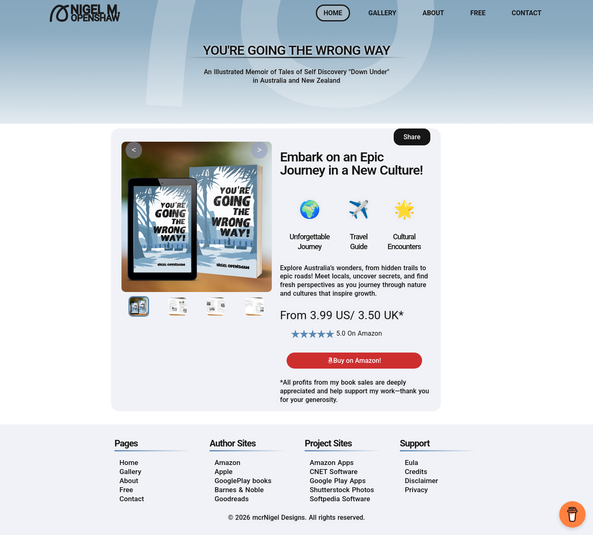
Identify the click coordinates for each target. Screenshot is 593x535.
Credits (416, 471)
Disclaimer (421, 481)
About (433, 13)
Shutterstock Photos (342, 490)
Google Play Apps (338, 481)
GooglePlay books (243, 481)
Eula (411, 462)
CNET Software (333, 471)
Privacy (416, 490)
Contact (527, 13)
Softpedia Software (340, 499)
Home (333, 13)
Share (412, 137)
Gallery (383, 13)
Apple (224, 471)
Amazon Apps (332, 462)
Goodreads (232, 499)
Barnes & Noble (239, 490)
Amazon (227, 462)
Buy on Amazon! (354, 360)
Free (478, 13)
